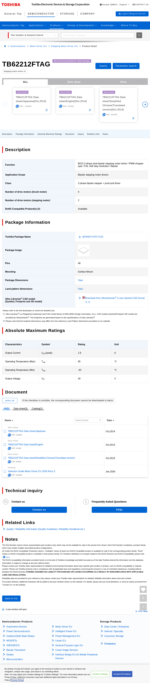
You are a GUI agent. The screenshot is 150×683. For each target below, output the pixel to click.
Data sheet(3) (21, 408)
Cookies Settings (100, 676)
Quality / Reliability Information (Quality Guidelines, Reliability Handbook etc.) (45, 529)
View (80, 280)
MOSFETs (11, 640)
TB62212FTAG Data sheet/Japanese (27, 431)
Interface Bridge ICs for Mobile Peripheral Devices (76, 656)
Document (69, 134)
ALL (25, 82)
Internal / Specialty (113, 631)
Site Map (143, 611)
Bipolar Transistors (16, 650)
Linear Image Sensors (66, 650)
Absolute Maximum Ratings (50, 134)
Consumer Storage (114, 636)
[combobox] (97, 35)
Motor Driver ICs (38, 46)
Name (8, 420)
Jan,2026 (110, 471)
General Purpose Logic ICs (69, 645)
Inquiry (81, 134)
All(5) (6, 408)
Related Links (93, 134)
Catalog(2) (37, 408)
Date (109, 420)
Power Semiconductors (18, 631)
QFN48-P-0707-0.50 (92, 237)
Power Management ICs (67, 636)
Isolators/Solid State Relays (20, 636)
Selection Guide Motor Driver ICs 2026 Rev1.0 (31, 471)
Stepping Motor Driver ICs (64, 46)
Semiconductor (18, 46)
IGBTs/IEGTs (13, 645)
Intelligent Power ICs (66, 631)
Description (7, 134)
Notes (105, 134)
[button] (114, 4)
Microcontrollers (14, 659)
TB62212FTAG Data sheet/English (25, 444)
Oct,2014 (110, 431)
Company (110, 643)
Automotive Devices (16, 626)
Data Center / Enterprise (116, 626)
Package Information (25, 134)
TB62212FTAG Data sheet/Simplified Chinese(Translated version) (41, 458)
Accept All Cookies (122, 676)
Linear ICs (60, 640)
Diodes (10, 654)
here (8, 557)
